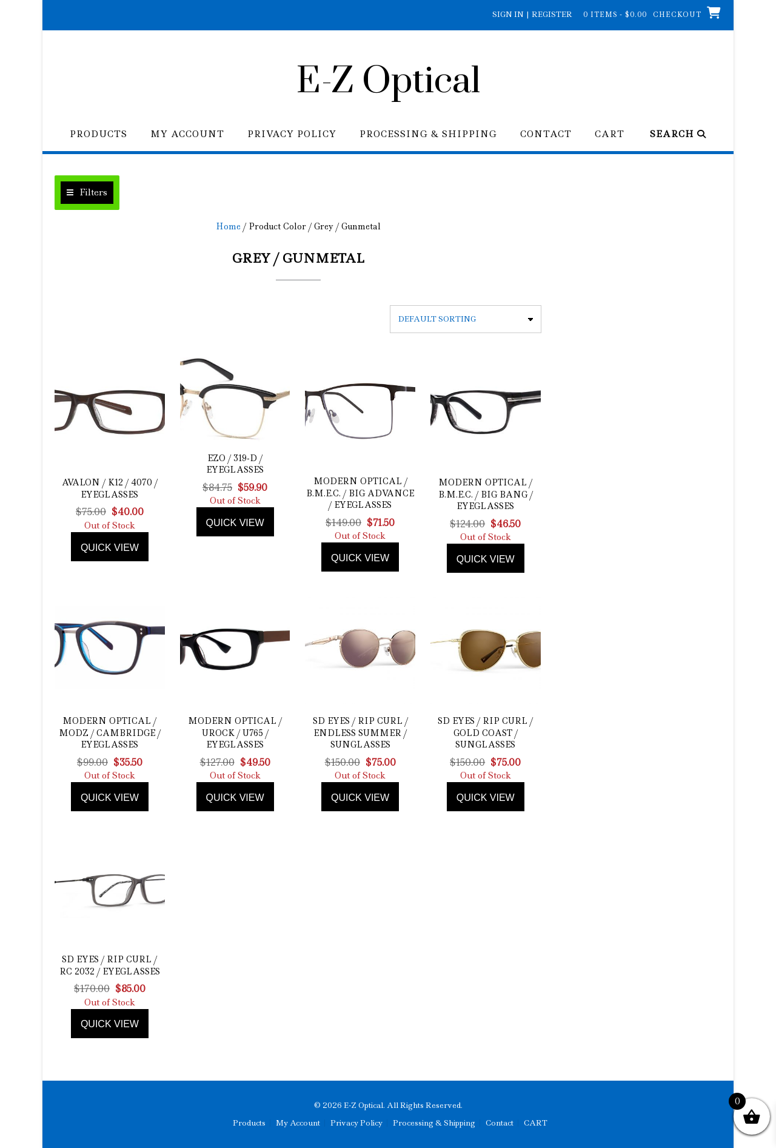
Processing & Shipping (428, 134)
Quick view (110, 547)
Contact (546, 134)
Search (678, 134)
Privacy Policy (291, 134)
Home (228, 226)
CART (609, 134)
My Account (187, 134)
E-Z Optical (388, 82)
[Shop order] (465, 319)
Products (98, 134)
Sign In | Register (532, 14)
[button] (87, 192)
